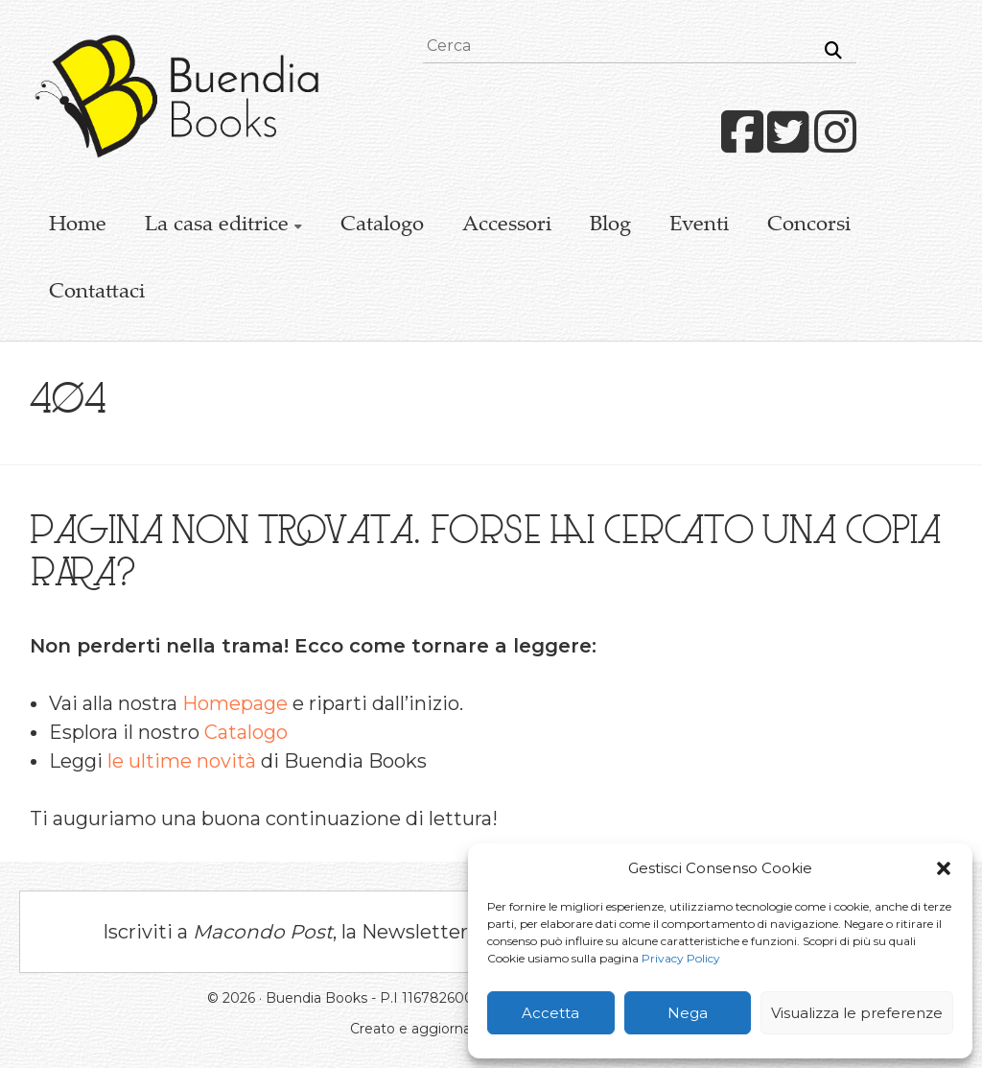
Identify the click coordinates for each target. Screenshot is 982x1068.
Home (77, 225)
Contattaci (97, 292)
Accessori (506, 225)
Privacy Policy (681, 958)
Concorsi (809, 225)
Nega (687, 1013)
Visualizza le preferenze (857, 1013)
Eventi (699, 225)
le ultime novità (181, 760)
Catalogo (382, 225)
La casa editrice (217, 225)
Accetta (550, 1013)
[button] (943, 868)
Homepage (235, 703)
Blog (610, 225)
